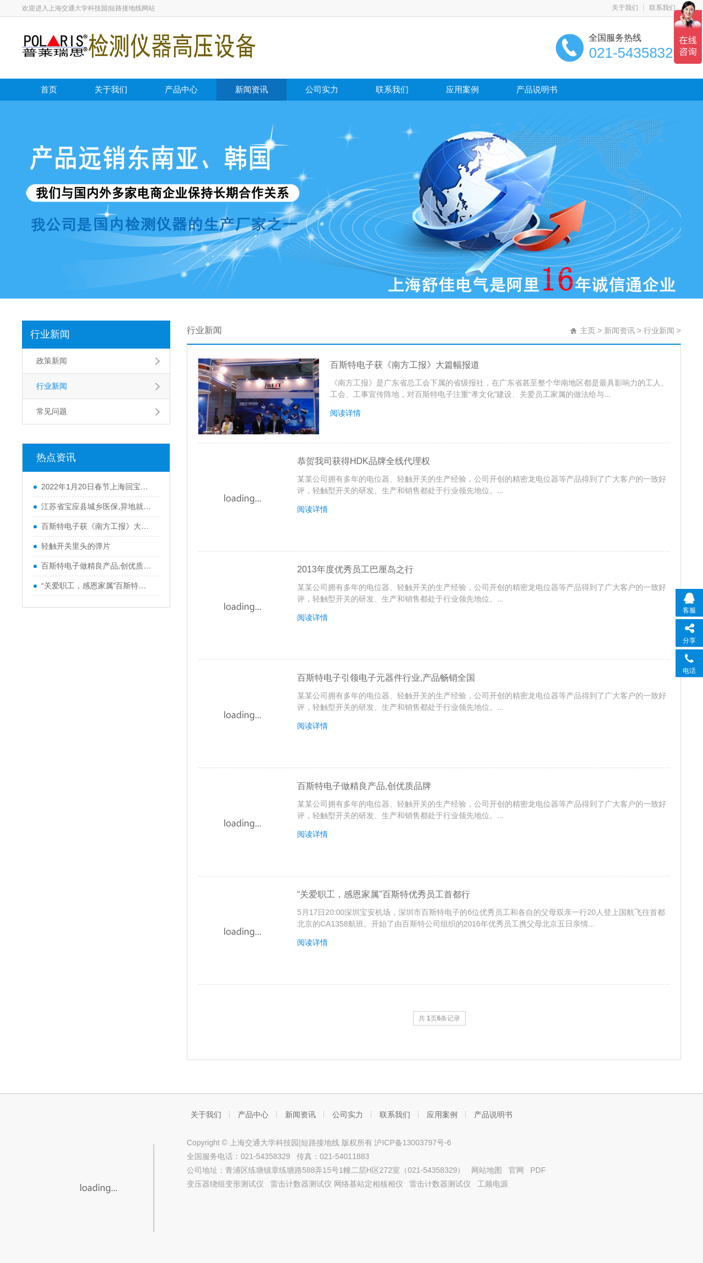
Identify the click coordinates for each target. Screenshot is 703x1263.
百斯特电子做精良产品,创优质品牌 (97, 565)
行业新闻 (50, 334)
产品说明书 (536, 89)
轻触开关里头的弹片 (75, 546)
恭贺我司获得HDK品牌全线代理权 (363, 461)
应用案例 (462, 89)
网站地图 (486, 1170)
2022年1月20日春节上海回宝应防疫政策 (97, 486)
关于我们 (625, 8)
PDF (538, 1170)
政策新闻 (51, 360)
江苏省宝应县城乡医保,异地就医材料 (97, 506)
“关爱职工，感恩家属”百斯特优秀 (97, 585)
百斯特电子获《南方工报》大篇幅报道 (404, 364)
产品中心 (181, 89)
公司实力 (321, 89)
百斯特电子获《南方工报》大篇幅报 (97, 526)
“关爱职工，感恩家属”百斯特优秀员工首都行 (383, 894)
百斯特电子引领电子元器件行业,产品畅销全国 (386, 677)
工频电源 (492, 1183)
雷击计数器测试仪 (301, 1183)
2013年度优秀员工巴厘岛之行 (355, 569)
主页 (587, 330)
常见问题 (51, 411)
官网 (516, 1170)
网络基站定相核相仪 (368, 1183)
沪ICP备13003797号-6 (412, 1142)
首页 (49, 89)
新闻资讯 (251, 89)
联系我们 (662, 8)
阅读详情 (345, 413)
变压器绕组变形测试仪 (225, 1183)
